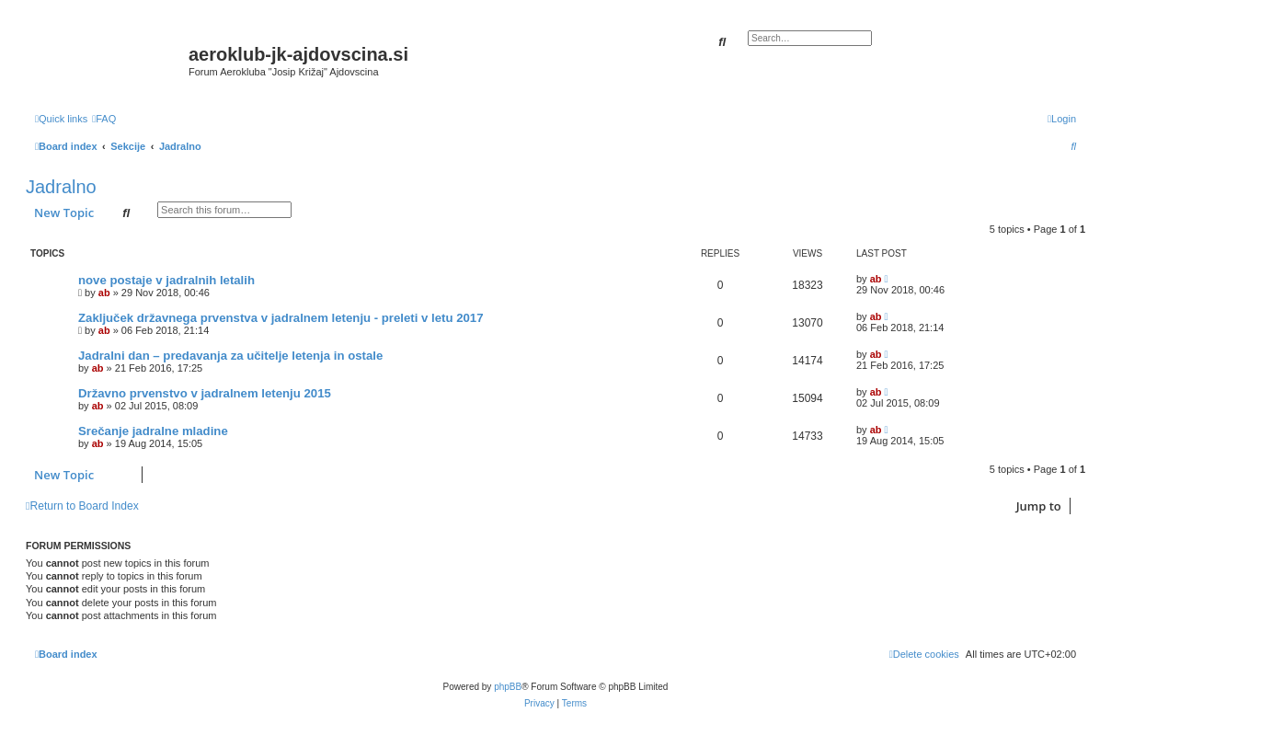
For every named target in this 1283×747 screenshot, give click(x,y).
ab (104, 292)
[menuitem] (104, 119)
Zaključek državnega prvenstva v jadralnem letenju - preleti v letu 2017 (281, 318)
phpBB (507, 687)
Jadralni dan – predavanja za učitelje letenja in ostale (230, 355)
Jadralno (61, 187)
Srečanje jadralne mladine (153, 431)
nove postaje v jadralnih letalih (166, 280)
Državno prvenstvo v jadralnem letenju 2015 (204, 393)
